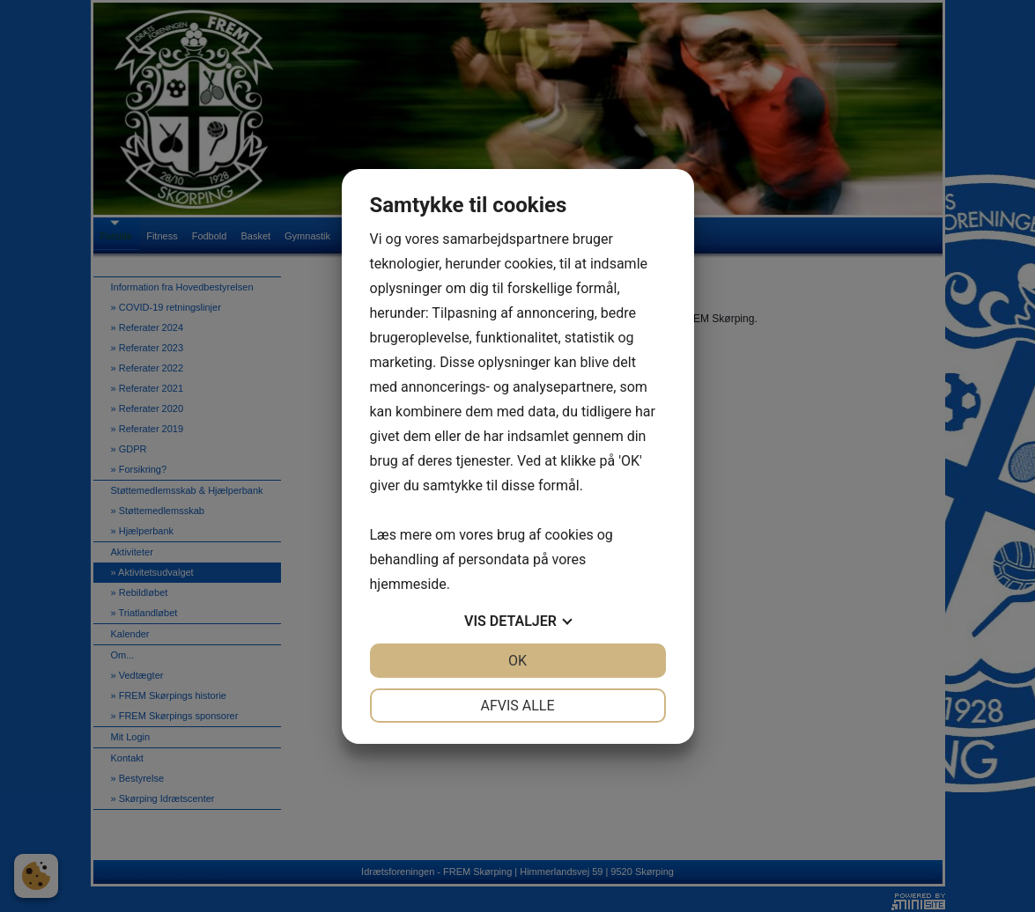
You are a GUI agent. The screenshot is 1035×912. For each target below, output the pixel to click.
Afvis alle (517, 705)
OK (517, 660)
